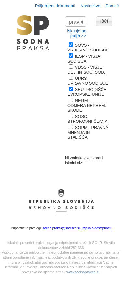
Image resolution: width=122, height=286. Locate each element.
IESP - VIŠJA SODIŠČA (83, 59)
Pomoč (112, 5)
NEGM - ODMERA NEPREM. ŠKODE (86, 105)
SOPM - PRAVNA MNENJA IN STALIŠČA (87, 132)
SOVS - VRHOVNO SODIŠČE (88, 47)
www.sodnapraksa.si (82, 272)
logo (33, 32)
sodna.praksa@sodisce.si (61, 228)
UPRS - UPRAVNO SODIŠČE (87, 81)
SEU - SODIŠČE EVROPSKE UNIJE (86, 92)
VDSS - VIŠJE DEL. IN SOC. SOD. (86, 70)
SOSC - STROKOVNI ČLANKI (88, 119)
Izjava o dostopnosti (96, 228)
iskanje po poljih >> (76, 33)
